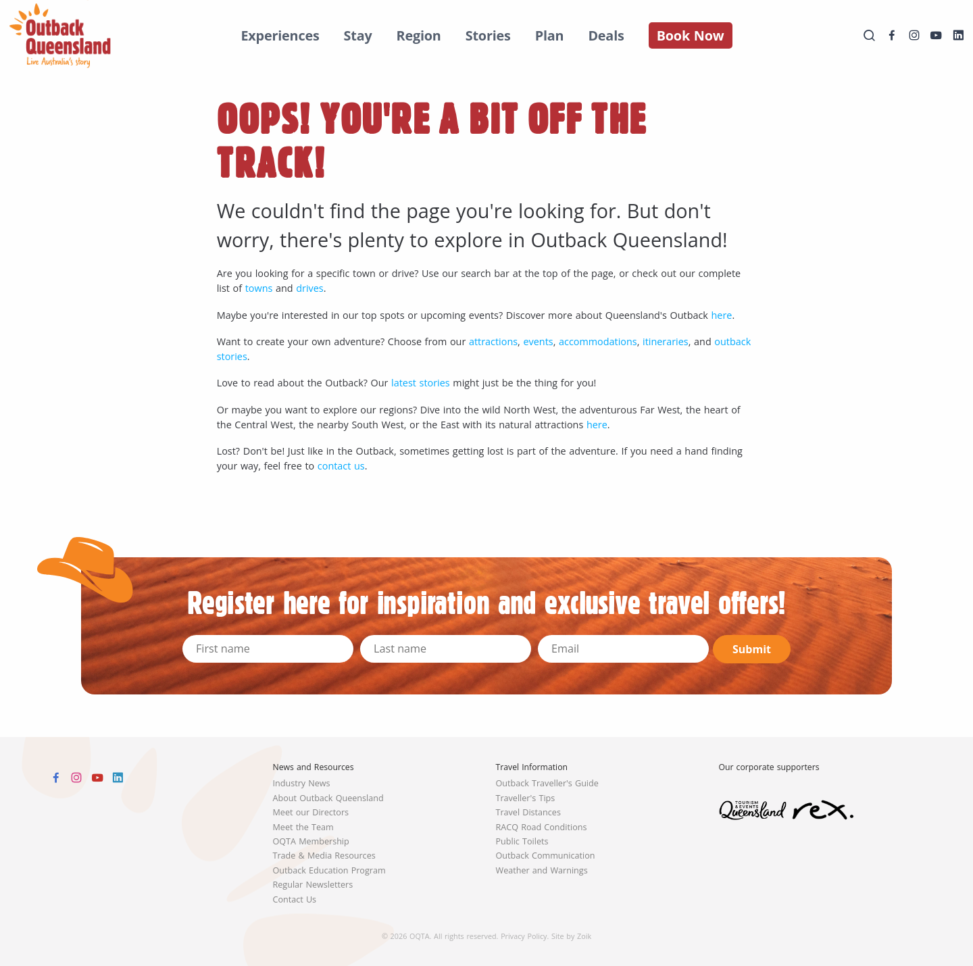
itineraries (666, 341)
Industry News (301, 783)
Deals (606, 35)
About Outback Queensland (328, 798)
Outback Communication (545, 855)
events (538, 341)
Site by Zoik (571, 936)
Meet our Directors (311, 812)
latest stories (420, 382)
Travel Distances (528, 812)
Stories (488, 35)
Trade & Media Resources (324, 855)
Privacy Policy (524, 936)
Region (419, 35)
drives (309, 288)
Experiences (280, 35)
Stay (358, 35)
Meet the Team (303, 827)
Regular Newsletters (313, 884)
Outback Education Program (329, 870)
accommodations (598, 341)
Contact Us (295, 899)
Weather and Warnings (542, 870)
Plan (549, 35)
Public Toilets (522, 841)
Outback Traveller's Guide (547, 783)
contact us (341, 465)
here (722, 315)
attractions (493, 341)
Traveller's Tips (525, 798)
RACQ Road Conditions (541, 827)
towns (259, 288)
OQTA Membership (311, 841)
